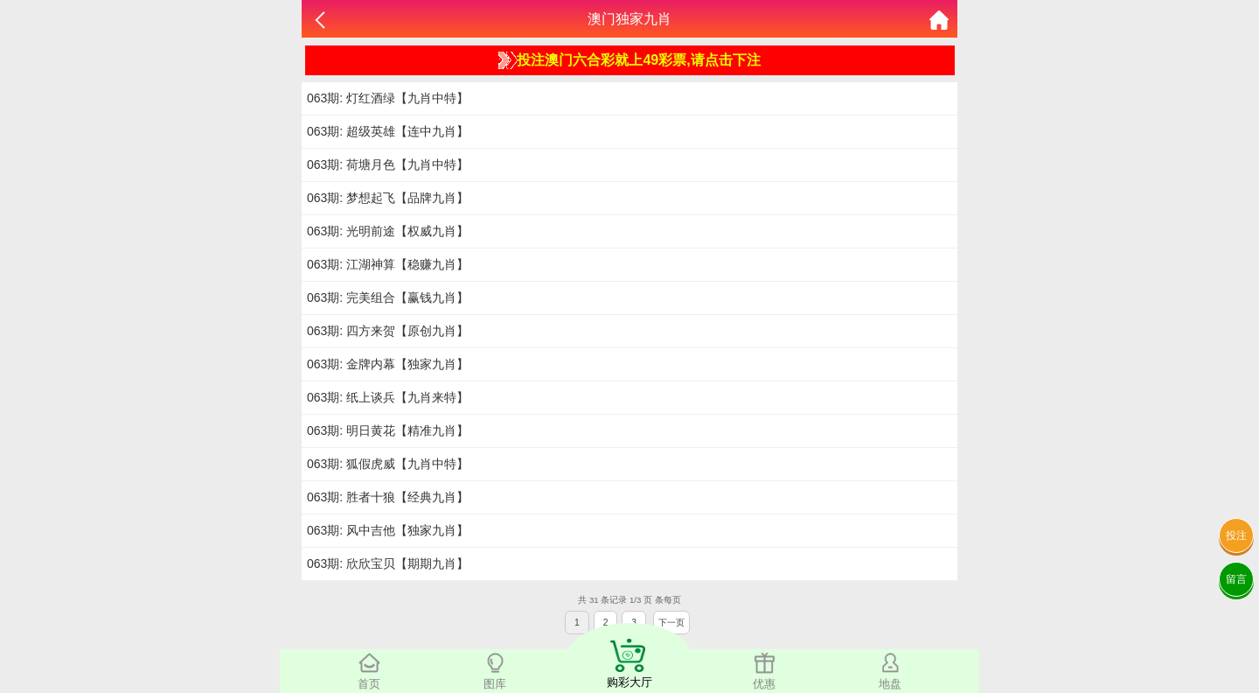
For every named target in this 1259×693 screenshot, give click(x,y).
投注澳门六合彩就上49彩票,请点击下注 (629, 60)
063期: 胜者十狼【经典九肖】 (388, 497)
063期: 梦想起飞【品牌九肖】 (388, 198)
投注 (1236, 535)
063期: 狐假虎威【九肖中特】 (388, 464)
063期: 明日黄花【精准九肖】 (388, 431)
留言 (1236, 579)
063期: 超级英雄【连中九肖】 (388, 131)
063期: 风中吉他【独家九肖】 (388, 530)
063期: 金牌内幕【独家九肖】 (388, 364)
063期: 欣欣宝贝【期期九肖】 (388, 563)
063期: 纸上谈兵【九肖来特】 (388, 397)
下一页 (671, 622)
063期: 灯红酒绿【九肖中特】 (388, 98)
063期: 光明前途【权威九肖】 (388, 231)
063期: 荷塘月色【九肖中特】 (388, 165)
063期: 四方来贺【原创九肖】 (388, 331)
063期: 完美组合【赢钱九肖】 (388, 297)
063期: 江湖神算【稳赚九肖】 (388, 264)
